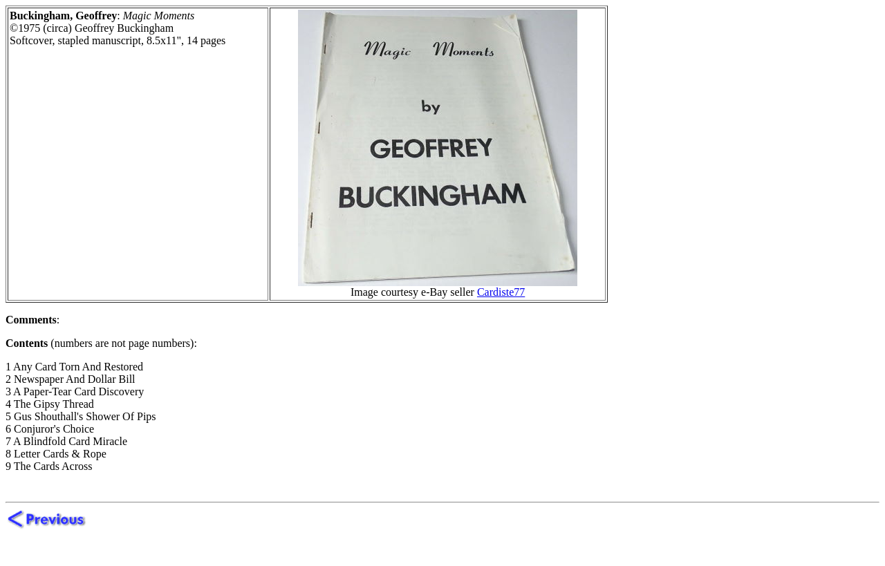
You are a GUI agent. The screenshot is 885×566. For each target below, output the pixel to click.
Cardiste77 (501, 292)
